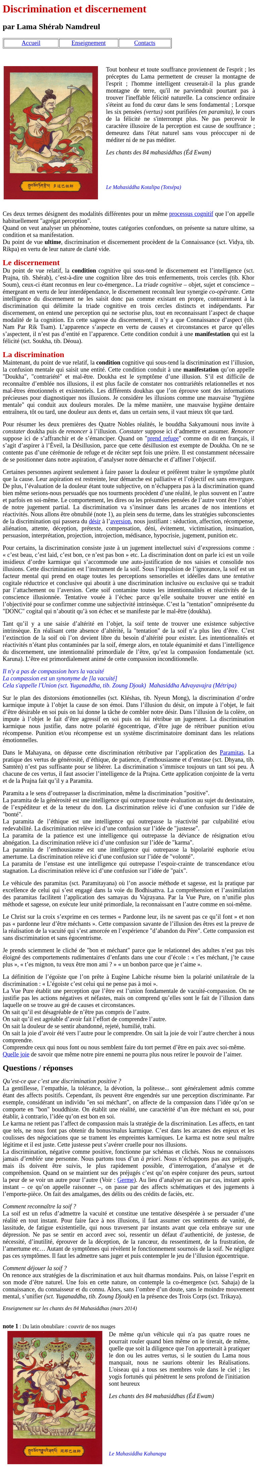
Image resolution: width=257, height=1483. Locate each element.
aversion (120, 521)
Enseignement (88, 43)
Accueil (31, 43)
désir (95, 521)
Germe (125, 1180)
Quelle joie (16, 1054)
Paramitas (232, 752)
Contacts (144, 43)
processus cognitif (191, 213)
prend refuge (163, 438)
